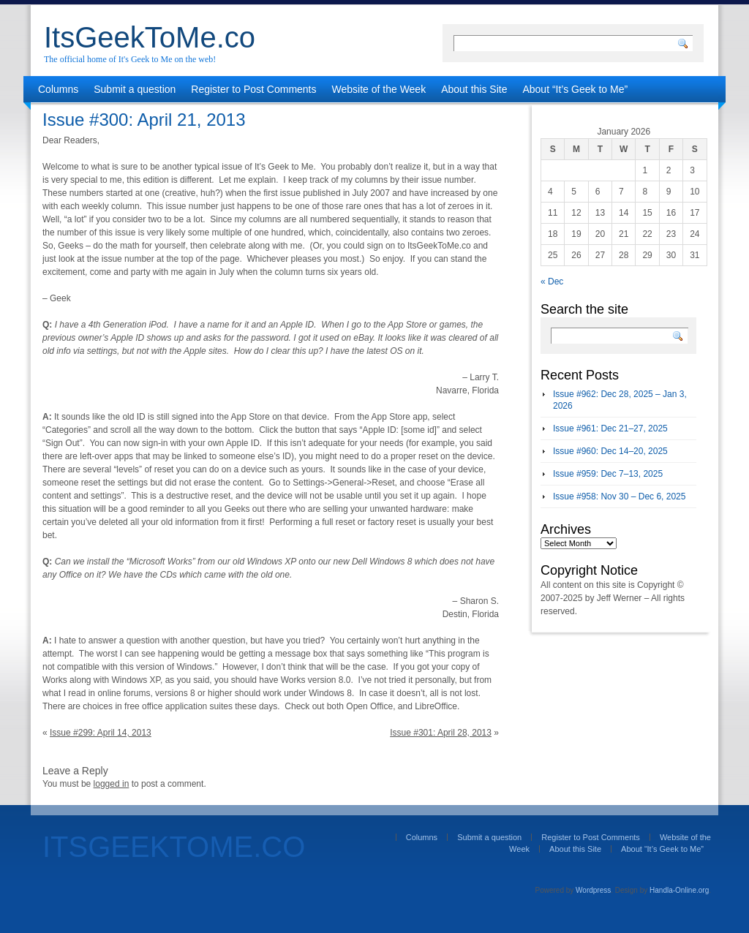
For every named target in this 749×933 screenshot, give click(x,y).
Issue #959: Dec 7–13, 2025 (608, 474)
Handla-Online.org (679, 890)
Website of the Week (379, 89)
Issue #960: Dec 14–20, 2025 (610, 451)
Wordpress (593, 890)
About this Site (474, 89)
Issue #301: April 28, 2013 (441, 733)
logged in (111, 784)
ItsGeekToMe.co (149, 37)
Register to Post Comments (253, 89)
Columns (58, 89)
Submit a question (135, 89)
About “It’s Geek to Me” (575, 89)
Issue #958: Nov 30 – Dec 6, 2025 (619, 496)
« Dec (552, 281)
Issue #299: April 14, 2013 (100, 733)
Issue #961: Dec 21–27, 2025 (610, 428)
